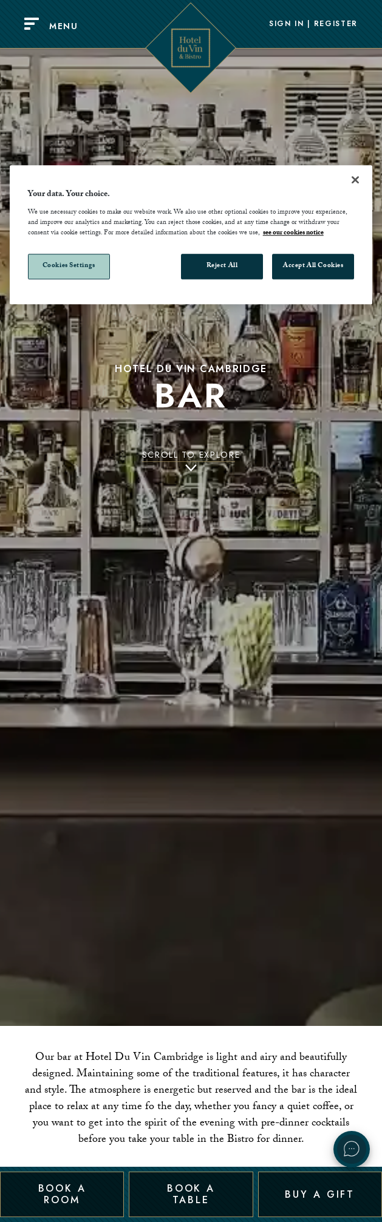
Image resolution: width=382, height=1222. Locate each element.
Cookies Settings (69, 266)
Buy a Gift (320, 1194)
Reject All (222, 266)
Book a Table (191, 1193)
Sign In (286, 24)
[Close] (355, 179)
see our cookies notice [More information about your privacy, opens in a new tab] (293, 233)
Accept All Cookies (313, 266)
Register (336, 24)
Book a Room (62, 1193)
